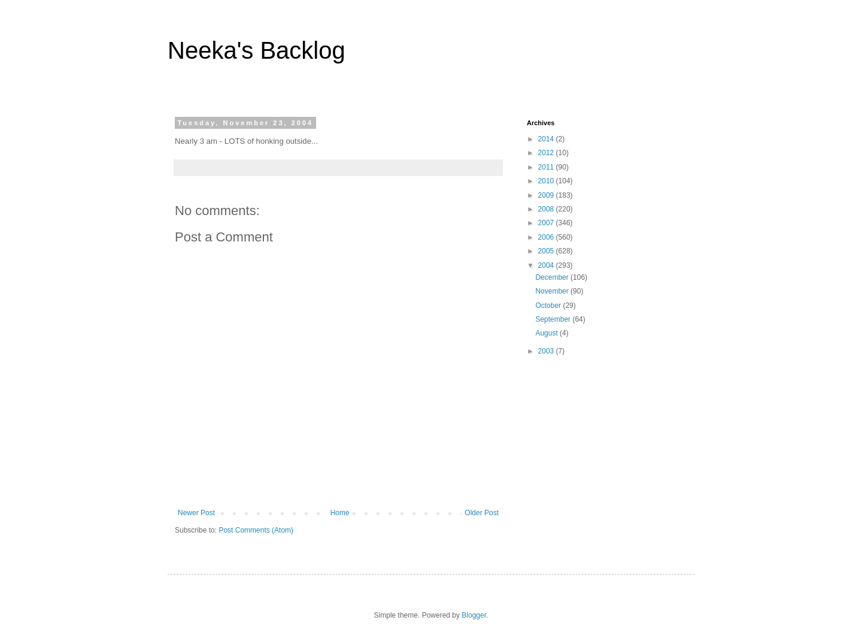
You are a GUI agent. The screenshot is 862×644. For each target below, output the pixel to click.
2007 (547, 223)
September (553, 319)
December (552, 277)
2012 (547, 153)
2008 (547, 209)
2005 (547, 251)
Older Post (482, 513)
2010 (547, 181)
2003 (547, 351)
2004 (547, 265)
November (552, 291)
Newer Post (196, 513)
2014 (547, 139)
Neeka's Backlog (256, 50)
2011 (547, 167)
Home (340, 513)
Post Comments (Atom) (255, 530)
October (549, 305)
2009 (547, 195)
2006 (547, 237)
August (547, 333)
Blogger (474, 615)
